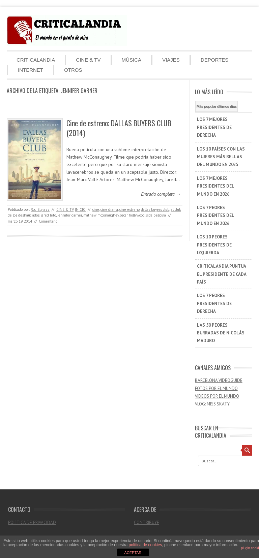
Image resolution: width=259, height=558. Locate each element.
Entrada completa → (161, 194)
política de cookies (145, 545)
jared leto (48, 215)
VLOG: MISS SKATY (212, 404)
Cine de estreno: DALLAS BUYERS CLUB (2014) (118, 128)
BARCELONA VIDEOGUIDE (218, 380)
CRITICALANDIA (36, 60)
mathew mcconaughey (101, 215)
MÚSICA (131, 60)
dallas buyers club (155, 209)
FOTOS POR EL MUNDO (216, 388)
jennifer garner (69, 215)
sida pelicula (156, 215)
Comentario (48, 221)
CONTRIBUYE (146, 522)
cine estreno (129, 209)
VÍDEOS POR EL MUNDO (217, 396)
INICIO (80, 209)
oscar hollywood (132, 215)
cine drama (109, 209)
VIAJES (171, 60)
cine (95, 209)
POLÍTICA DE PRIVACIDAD (32, 522)
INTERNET (30, 70)
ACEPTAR (132, 553)
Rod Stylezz (40, 209)
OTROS (73, 70)
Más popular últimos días (217, 106)
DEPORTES (214, 60)
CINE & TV (88, 60)
